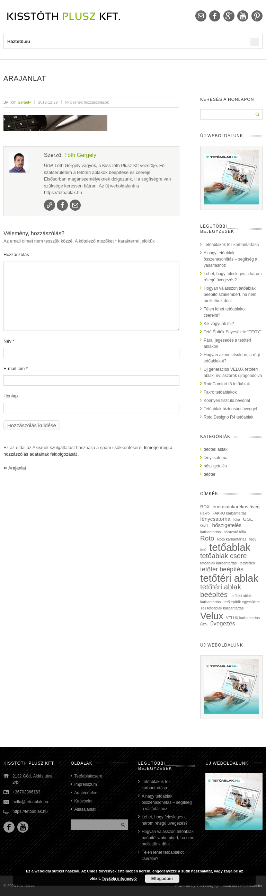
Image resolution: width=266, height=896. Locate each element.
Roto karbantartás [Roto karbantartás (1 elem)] (232, 539)
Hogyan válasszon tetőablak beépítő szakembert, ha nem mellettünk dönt (230, 294)
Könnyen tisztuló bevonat (227, 400)
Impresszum (85, 784)
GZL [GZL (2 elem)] (204, 525)
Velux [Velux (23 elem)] (211, 615)
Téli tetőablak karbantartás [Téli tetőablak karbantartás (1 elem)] (222, 608)
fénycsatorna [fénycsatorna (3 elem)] (215, 519)
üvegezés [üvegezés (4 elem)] (222, 623)
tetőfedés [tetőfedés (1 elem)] (247, 563)
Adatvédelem (86, 792)
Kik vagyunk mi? (219, 323)
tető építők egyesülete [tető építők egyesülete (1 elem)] (242, 602)
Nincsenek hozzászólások (87, 102)
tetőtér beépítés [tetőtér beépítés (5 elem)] (221, 569)
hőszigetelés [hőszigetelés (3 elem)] (226, 525)
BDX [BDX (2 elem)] (205, 506)
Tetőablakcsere (88, 776)
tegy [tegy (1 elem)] (252, 539)
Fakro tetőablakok (220, 392)
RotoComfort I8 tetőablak (227, 383)
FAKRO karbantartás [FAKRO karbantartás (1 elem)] (230, 513)
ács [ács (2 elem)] (203, 623)
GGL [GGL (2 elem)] (248, 519)
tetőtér (209, 474)
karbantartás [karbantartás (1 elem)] (210, 532)
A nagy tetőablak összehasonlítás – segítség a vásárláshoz (230, 259)
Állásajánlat (84, 809)
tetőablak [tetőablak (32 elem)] (229, 547)
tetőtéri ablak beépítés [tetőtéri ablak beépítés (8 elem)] (220, 590)
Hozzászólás (16, 254)
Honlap (10, 395)
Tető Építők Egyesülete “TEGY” (232, 332)
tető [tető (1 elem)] (203, 549)
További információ (119, 878)
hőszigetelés (215, 466)
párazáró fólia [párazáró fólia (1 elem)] (235, 532)
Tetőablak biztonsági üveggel (230, 408)
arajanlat (14, 468)
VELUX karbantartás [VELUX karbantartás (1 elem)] (243, 618)
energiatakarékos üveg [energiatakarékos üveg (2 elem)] (236, 506)
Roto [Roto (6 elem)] (207, 538)
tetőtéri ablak (216, 449)
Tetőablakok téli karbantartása (231, 244)
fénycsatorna (216, 457)
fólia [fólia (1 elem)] (236, 519)
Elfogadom (162, 878)
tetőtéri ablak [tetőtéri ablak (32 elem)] (229, 578)
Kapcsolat (83, 801)
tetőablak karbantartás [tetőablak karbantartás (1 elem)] (218, 563)
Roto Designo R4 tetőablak (228, 417)
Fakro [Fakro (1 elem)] (205, 513)
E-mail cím (15, 368)
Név (9, 341)
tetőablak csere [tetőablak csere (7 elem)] (223, 556)
